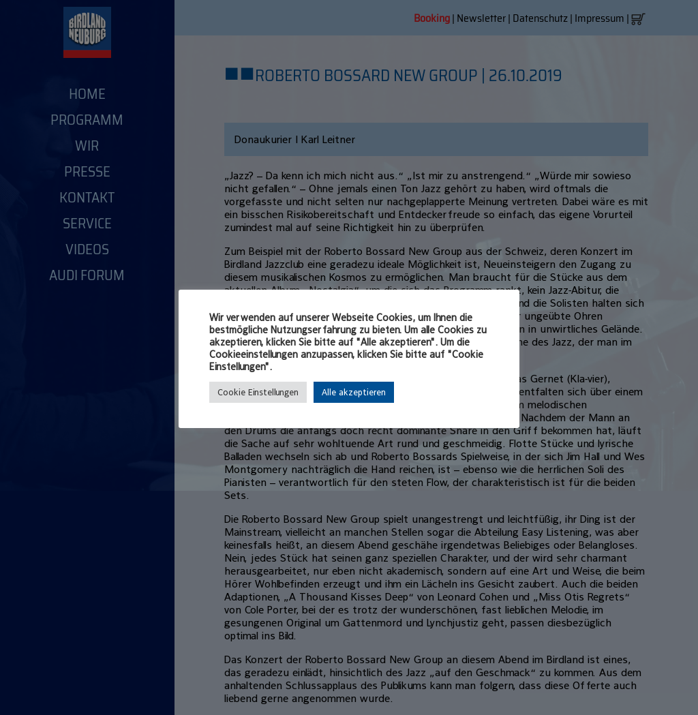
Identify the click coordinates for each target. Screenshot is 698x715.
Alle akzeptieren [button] (354, 392)
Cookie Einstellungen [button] (258, 392)
